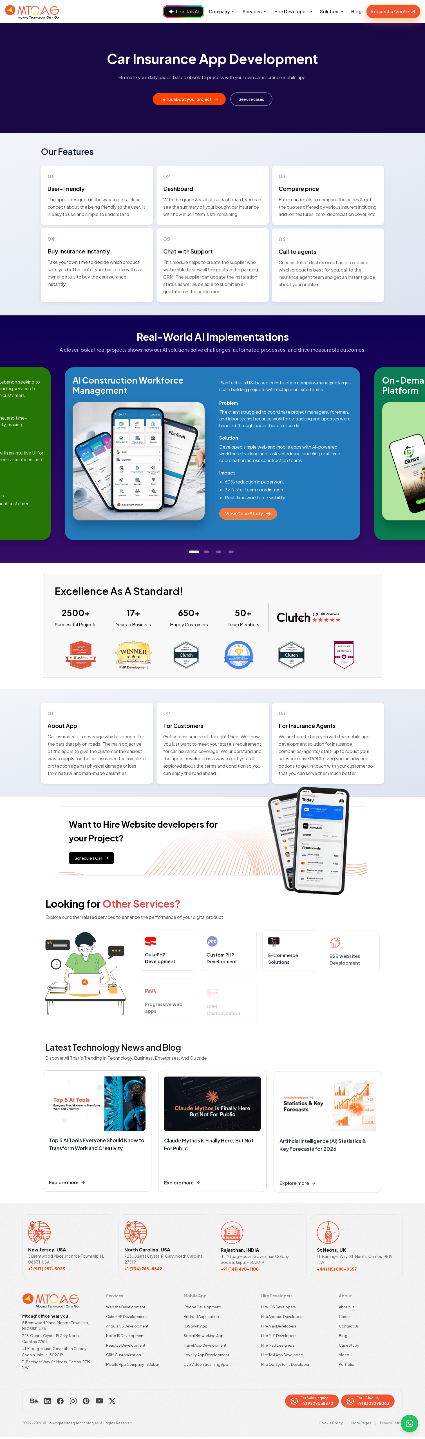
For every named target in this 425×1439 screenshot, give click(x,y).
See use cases (251, 99)
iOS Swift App (195, 1326)
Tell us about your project (189, 99)
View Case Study (248, 513)
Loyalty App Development (206, 1355)
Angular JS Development (127, 1326)
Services (255, 11)
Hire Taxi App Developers (282, 1355)
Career (345, 1316)
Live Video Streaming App (206, 1364)
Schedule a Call (91, 858)
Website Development (125, 1307)
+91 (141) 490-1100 (240, 1268)
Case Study (349, 1345)
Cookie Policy (331, 1423)
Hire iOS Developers (278, 1307)
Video (344, 1355)
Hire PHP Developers (278, 1335)
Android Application (201, 1316)
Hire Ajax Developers (278, 1326)
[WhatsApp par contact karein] (409, 1423)
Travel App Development (205, 1345)
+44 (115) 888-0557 (337, 1268)
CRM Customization (123, 1355)
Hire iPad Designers (277, 1345)
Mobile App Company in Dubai (132, 1364)
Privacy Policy (391, 1423)
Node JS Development (125, 1335)
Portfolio (346, 1364)
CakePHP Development (126, 1316)
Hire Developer (293, 11)
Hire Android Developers (282, 1316)
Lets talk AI (184, 11)
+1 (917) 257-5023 (46, 1268)
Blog (356, 11)
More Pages (361, 1423)
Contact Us (349, 1326)
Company (222, 11)
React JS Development (125, 1345)
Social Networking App (203, 1335)
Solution (332, 11)
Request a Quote (394, 11)
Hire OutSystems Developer (285, 1364)
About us (347, 1307)
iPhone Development (202, 1307)
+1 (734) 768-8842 (143, 1268)
